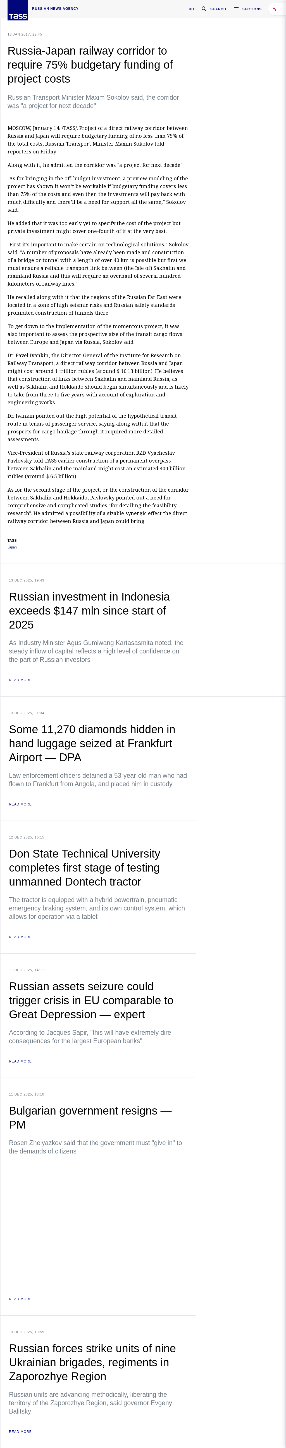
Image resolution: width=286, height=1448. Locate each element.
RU (191, 9)
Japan (12, 547)
